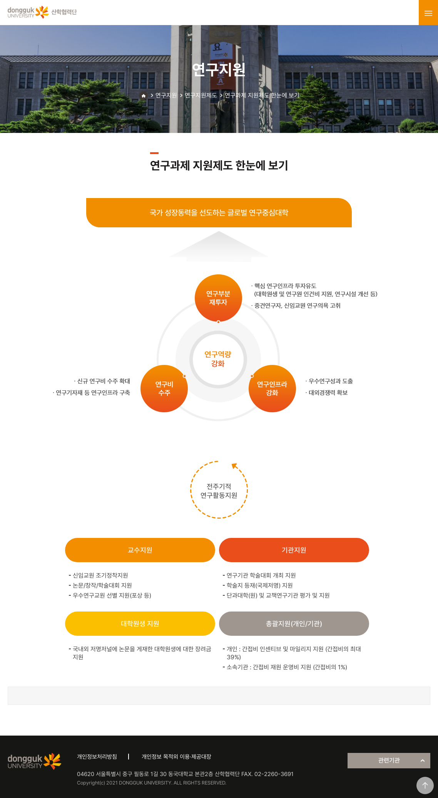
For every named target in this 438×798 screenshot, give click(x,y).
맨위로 (425, 785)
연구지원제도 (201, 95)
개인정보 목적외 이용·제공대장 (176, 756)
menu (428, 13)
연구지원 (166, 95)
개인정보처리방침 (97, 756)
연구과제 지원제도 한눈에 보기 (262, 95)
